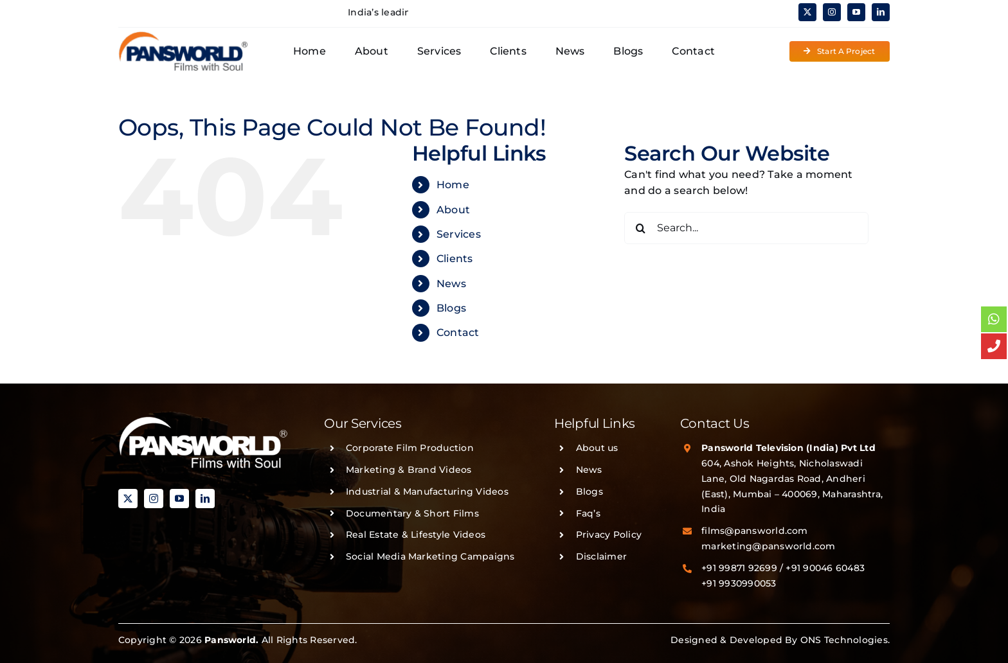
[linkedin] (881, 12)
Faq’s (588, 513)
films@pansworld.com (754, 530)
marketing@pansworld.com (768, 546)
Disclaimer (601, 556)
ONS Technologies (844, 640)
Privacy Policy (609, 534)
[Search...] (746, 228)
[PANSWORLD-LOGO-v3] (183, 36)
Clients (455, 258)
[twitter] (807, 12)
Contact (458, 332)
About (453, 210)
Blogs (451, 308)
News (451, 284)
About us (597, 448)
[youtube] (856, 12)
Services (459, 234)
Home (453, 185)
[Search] (640, 228)
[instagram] (832, 12)
